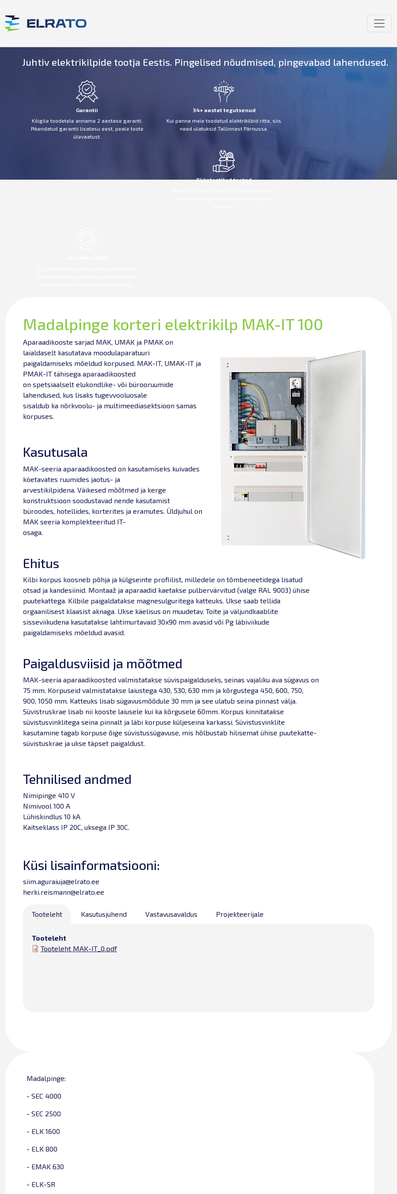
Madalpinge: (46, 1078)
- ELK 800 (41, 1149)
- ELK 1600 (43, 1131)
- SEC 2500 (43, 1113)
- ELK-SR (40, 1184)
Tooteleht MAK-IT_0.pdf (79, 948)
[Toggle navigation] (379, 23)
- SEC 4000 (43, 1096)
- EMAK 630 (45, 1166)
